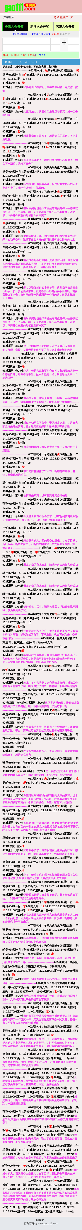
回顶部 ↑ (41, 1220)
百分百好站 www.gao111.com (41, 1223)
